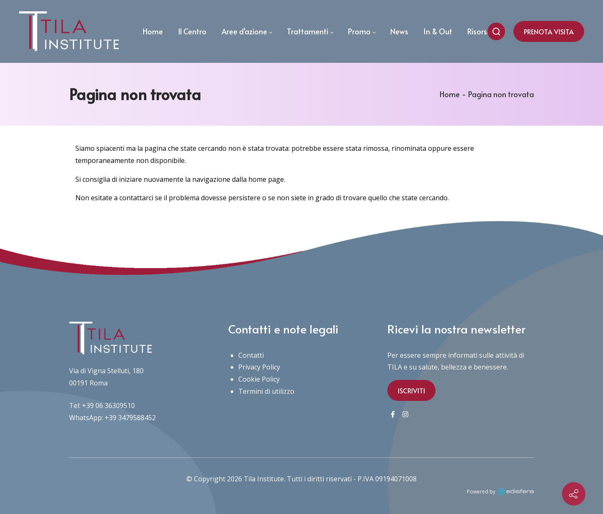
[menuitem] (152, 31)
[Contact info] (573, 494)
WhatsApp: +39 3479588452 (112, 417)
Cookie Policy (259, 379)
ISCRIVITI (411, 390)
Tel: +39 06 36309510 (102, 405)
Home (450, 94)
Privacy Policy (259, 367)
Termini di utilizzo (266, 391)
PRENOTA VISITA (549, 31)
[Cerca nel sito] (496, 31)
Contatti (251, 355)
